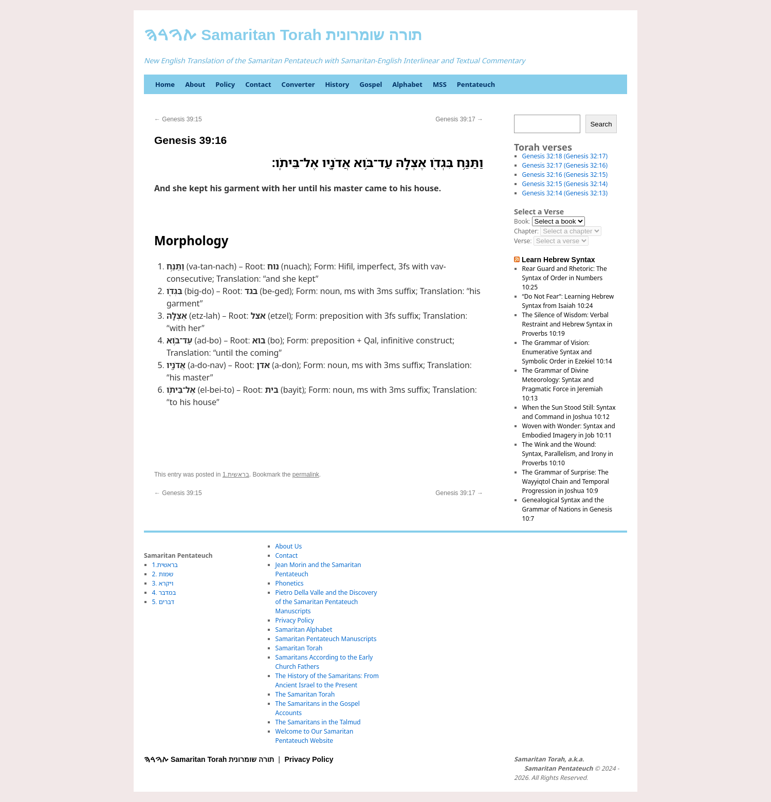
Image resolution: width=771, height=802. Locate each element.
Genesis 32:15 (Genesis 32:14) (565, 183)
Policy (225, 84)
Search (601, 124)
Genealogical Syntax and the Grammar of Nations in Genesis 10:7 (567, 509)
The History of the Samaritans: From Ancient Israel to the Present (327, 680)
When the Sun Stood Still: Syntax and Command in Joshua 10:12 (569, 412)
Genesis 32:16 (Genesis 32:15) (565, 174)
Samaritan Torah (299, 648)
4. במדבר (164, 592)
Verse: (522, 240)
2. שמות (163, 574)
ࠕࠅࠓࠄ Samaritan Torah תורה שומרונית (283, 34)
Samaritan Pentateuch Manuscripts (326, 638)
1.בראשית (236, 474)
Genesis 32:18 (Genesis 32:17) (565, 156)
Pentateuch (476, 84)
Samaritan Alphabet (304, 629)
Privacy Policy (295, 620)
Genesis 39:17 (459, 119)
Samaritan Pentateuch (558, 768)
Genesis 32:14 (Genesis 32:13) (565, 193)
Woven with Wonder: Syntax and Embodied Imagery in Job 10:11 (568, 431)
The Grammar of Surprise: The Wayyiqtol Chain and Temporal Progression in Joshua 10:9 (565, 481)
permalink (305, 474)
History (337, 84)
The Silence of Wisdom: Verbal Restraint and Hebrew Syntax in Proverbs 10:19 (567, 324)
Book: (522, 221)
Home (165, 84)
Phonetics (290, 583)
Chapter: (526, 231)
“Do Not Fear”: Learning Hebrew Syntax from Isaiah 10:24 (568, 301)
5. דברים (163, 601)
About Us (289, 546)
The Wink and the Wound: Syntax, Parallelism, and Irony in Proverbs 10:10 (567, 453)
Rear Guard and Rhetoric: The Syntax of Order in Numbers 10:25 (564, 277)
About (195, 84)
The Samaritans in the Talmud (318, 722)
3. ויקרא (163, 583)
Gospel (370, 84)
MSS (440, 84)
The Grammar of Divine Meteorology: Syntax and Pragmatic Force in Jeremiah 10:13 (562, 384)
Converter (298, 84)
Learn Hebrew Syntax (558, 260)
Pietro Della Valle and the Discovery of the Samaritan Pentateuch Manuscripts (326, 601)
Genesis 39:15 (178, 119)
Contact (258, 84)
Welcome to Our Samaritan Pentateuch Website (315, 736)
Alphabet (407, 84)
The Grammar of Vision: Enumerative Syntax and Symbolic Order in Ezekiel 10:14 (567, 352)
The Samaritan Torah (305, 694)
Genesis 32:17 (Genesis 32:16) (565, 165)
